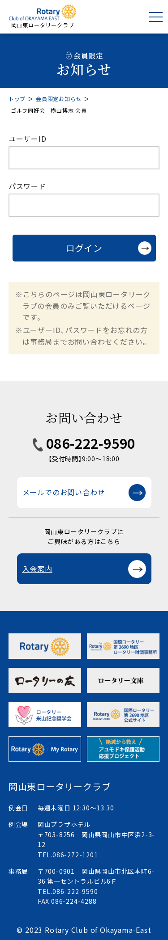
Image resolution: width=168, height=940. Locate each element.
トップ (17, 98)
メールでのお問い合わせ (63, 492)
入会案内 (37, 568)
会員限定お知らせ (59, 98)
